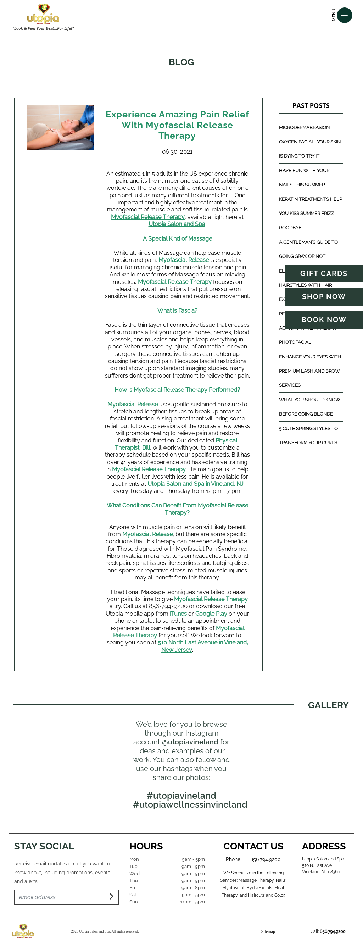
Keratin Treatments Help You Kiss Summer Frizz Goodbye (310, 213)
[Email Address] (66, 897)
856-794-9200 (168, 606)
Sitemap (268, 931)
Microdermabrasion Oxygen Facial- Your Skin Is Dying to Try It (310, 142)
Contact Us (253, 846)
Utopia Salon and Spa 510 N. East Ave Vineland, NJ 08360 (323, 865)
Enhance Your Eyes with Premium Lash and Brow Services (310, 371)
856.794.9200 (265, 859)
